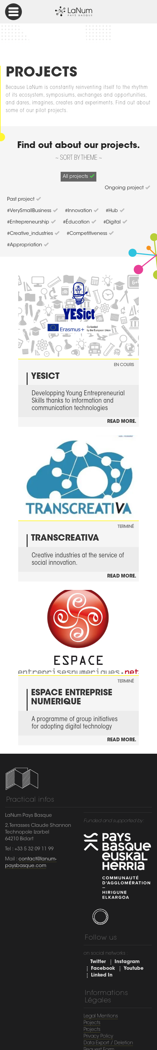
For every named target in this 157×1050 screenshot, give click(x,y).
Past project (24, 199)
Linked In (102, 975)
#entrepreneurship (31, 222)
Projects (92, 1023)
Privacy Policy (98, 1036)
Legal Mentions (101, 1016)
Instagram (127, 962)
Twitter (98, 962)
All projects (78, 176)
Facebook (103, 968)
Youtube (134, 968)
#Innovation (81, 210)
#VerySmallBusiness (32, 210)
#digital (115, 222)
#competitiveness (90, 233)
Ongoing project (127, 188)
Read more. (121, 421)
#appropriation (28, 245)
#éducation (79, 222)
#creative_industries (33, 233)
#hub (115, 210)
